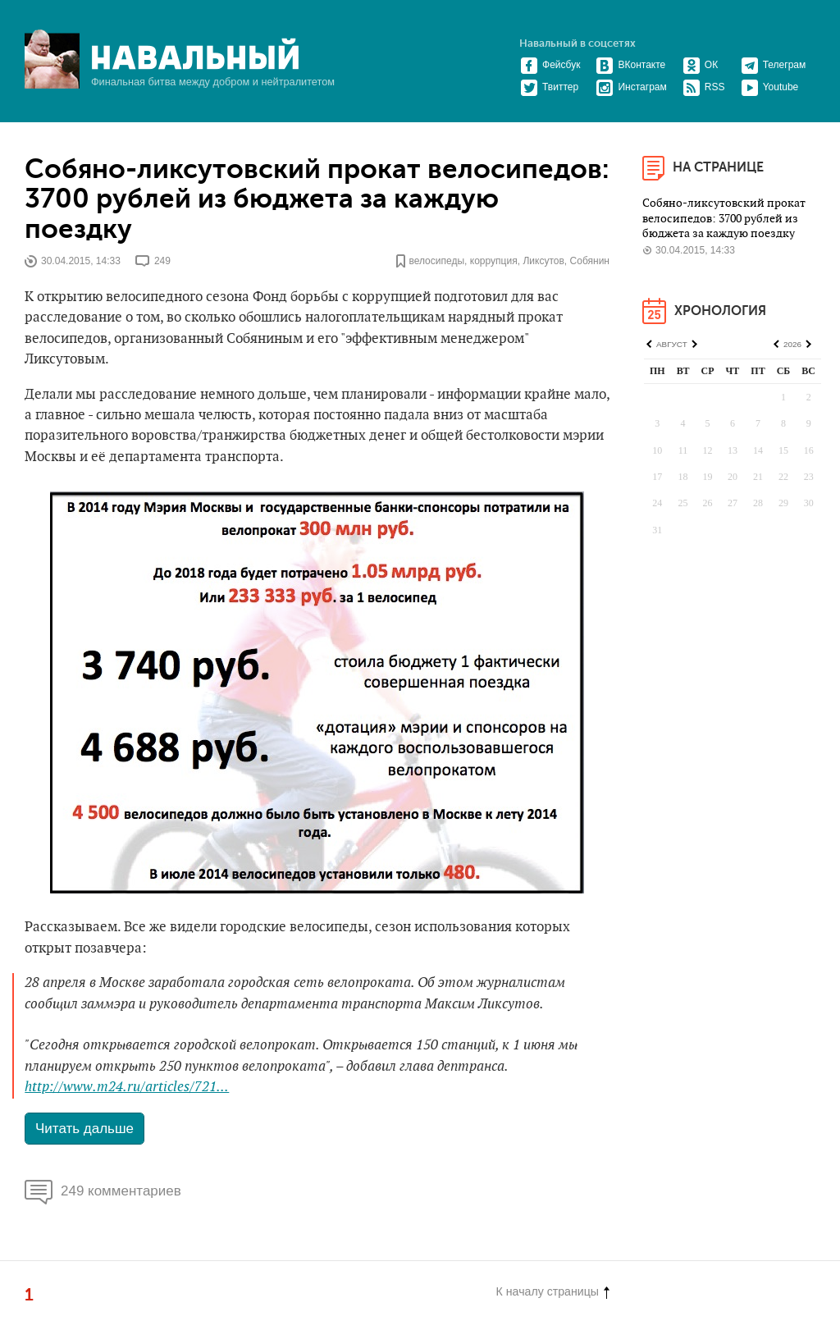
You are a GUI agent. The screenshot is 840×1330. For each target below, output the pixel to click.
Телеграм (773, 65)
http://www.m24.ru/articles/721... (127, 1087)
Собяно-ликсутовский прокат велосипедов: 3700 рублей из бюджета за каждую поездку (317, 199)
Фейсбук (550, 65)
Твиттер (549, 87)
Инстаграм (631, 87)
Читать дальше (84, 1128)
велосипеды (436, 261)
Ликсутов (543, 261)
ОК (700, 65)
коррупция (494, 261)
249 (162, 261)
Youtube (770, 87)
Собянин (589, 261)
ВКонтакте (630, 65)
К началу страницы (552, 1291)
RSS (703, 87)
